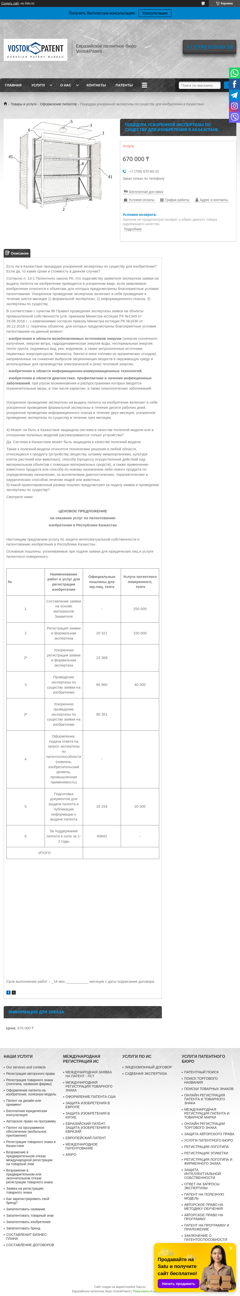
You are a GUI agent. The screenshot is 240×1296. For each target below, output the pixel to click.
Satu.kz (141, 1287)
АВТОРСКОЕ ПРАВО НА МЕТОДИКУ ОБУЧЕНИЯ (203, 1207)
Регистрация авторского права (30, 1074)
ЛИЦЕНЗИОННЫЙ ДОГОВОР (148, 1067)
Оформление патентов (58, 104)
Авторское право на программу (31, 1121)
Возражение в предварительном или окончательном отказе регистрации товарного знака (29, 1176)
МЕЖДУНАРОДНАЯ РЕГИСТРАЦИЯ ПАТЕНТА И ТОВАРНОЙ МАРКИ (206, 1113)
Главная (13, 85)
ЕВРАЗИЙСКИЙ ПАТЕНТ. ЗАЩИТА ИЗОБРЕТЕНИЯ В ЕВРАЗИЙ (88, 1127)
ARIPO (71, 1155)
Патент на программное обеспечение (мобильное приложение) (26, 1131)
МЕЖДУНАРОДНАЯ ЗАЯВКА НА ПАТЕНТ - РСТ (89, 1074)
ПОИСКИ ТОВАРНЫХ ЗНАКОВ (208, 1089)
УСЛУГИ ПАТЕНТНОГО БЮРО (208, 1140)
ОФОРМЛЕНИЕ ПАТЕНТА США (91, 1097)
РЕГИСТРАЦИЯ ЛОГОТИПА (206, 1147)
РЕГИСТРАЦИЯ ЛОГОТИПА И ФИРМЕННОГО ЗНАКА (208, 1161)
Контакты (96, 85)
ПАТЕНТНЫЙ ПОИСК (201, 1072)
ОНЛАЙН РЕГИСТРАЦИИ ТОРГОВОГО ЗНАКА (204, 1126)
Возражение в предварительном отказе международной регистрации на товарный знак (29, 1158)
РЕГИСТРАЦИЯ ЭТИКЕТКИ (206, 1153)
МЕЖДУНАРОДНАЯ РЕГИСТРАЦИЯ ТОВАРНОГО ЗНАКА (89, 1086)
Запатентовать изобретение (28, 1222)
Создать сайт (10, 3)
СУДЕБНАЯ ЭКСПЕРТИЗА (146, 1074)
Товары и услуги (23, 104)
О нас (65, 85)
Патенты (124, 85)
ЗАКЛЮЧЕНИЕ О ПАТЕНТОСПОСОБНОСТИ (205, 1237)
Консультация (155, 13)
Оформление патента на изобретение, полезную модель (31, 1092)
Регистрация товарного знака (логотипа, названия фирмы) (29, 1082)
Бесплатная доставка (146, 192)
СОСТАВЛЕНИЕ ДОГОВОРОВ (30, 1245)
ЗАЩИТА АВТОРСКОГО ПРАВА (209, 1134)
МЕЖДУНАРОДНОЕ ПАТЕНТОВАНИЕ (82, 1146)
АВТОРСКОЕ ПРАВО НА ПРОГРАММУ (203, 1217)
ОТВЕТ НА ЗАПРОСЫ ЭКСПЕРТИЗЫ (201, 1186)
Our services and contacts (26, 1067)
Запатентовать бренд (23, 1228)
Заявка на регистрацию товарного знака (25, 1190)
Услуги (38, 85)
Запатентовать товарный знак (30, 1215)
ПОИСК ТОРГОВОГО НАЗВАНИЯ (200, 1080)
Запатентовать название (25, 1209)
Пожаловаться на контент (150, 1291)
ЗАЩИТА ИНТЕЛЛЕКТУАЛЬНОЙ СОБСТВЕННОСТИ (202, 1174)
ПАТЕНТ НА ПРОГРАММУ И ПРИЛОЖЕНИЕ (206, 1227)
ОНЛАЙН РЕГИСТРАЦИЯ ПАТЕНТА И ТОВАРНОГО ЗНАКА (204, 1099)
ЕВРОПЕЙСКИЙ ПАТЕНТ (86, 1138)
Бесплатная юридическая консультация (26, 1113)
